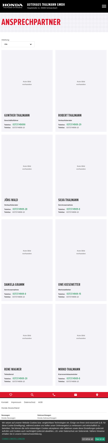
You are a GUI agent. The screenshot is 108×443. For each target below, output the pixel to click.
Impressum (16, 402)
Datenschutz (29, 402)
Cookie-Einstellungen (13, 439)
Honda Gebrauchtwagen (47, 418)
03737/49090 (19, 124)
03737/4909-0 (73, 209)
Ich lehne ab (87, 439)
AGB (40, 402)
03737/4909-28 (20, 209)
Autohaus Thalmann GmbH (46, 4)
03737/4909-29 (74, 124)
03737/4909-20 (20, 378)
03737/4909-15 (74, 294)
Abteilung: (5, 40)
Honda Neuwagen (8, 418)
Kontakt (4, 402)
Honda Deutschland (10, 408)
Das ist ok (100, 439)
